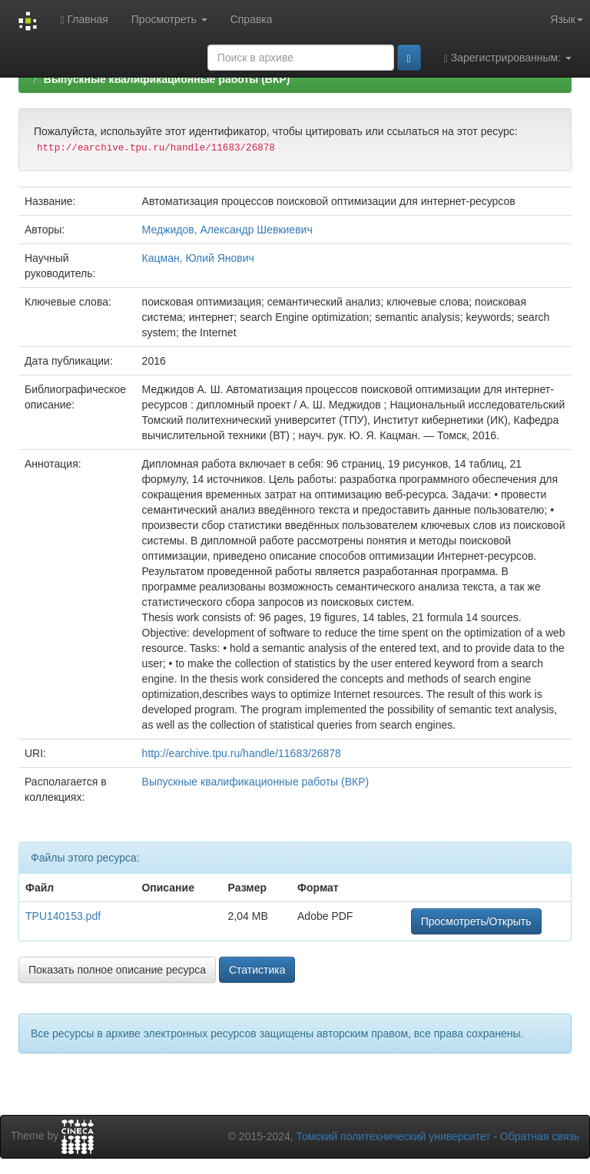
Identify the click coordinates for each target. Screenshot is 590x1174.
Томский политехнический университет (394, 1136)
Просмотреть (169, 19)
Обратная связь (539, 1136)
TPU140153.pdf (63, 916)
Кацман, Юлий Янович (198, 258)
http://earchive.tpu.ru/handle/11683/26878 (241, 753)
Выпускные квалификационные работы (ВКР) (167, 79)
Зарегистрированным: (508, 57)
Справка (251, 19)
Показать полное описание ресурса (117, 970)
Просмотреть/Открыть (476, 921)
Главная (84, 19)
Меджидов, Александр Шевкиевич (227, 229)
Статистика (257, 970)
